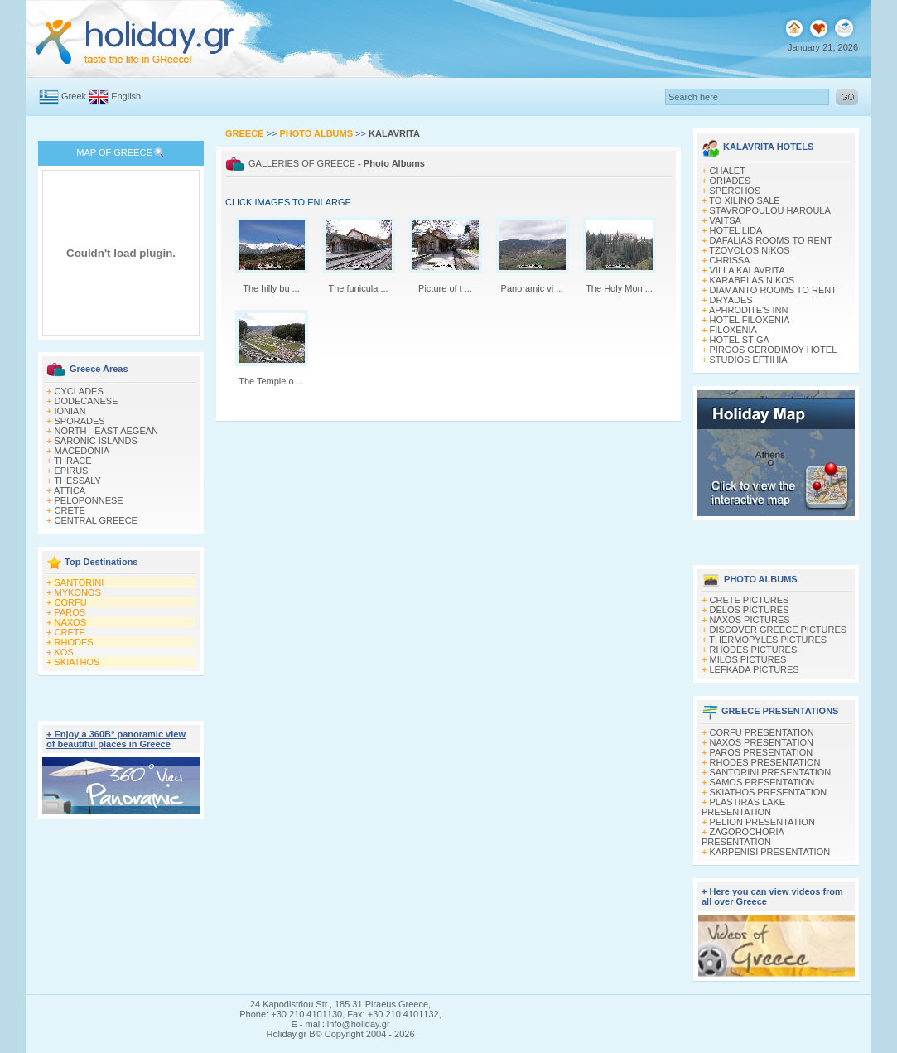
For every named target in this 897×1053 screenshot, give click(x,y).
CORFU (71, 602)
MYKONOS (78, 592)
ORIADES (730, 181)
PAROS (70, 612)
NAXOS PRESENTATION (762, 742)
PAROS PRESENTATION (761, 752)
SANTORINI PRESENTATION (771, 772)
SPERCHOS (735, 191)
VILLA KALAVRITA (747, 270)
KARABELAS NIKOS (752, 280)
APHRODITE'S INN (748, 310)
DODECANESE (86, 401)
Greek (73, 96)
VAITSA (725, 220)
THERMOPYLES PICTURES (768, 640)
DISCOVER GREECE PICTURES (778, 630)
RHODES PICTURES (754, 650)
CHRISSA (730, 260)
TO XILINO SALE (744, 200)
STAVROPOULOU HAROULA (770, 210)
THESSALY (77, 480)
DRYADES (731, 300)
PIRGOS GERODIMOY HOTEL (773, 350)
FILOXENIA (733, 330)
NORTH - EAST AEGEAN (107, 431)
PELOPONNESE (89, 500)
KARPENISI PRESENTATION (770, 852)
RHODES (74, 642)
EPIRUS (72, 471)
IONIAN (70, 411)
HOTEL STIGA (739, 340)
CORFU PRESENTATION (762, 732)
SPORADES (80, 421)
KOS (64, 652)
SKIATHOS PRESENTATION (768, 792)
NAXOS (71, 622)
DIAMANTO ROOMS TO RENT (773, 290)
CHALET (727, 171)
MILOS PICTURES (748, 659)
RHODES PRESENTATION (765, 762)
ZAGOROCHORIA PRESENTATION (743, 837)
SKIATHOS (77, 662)
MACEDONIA (82, 451)
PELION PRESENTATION (762, 822)
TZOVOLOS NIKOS (749, 250)
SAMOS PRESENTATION (762, 782)
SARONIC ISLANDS (96, 441)
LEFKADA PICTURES (754, 669)
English (126, 96)
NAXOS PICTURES (750, 620)
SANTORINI (79, 582)
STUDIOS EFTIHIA (749, 360)
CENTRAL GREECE (96, 520)
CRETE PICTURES (749, 600)
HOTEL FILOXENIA (750, 320)
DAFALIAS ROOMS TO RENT (771, 240)
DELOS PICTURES (749, 610)
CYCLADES (79, 391)
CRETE (70, 510)
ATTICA (69, 490)
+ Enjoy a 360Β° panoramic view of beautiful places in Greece (116, 739)
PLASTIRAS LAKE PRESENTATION (743, 807)
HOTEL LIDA (736, 230)
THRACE (72, 461)
